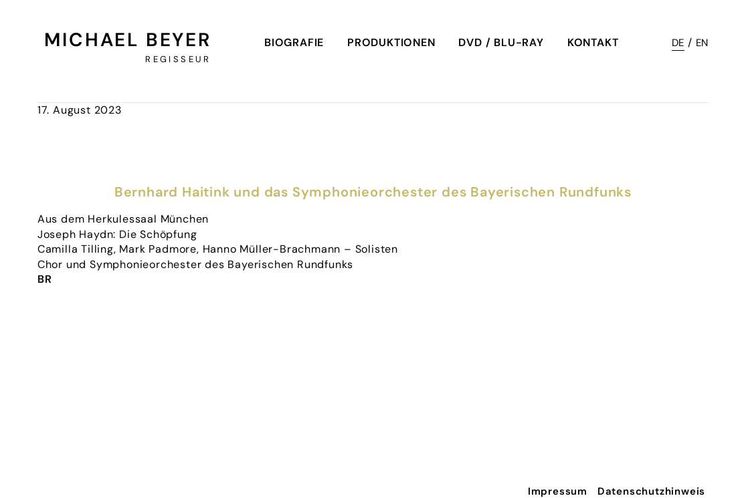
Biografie (294, 42)
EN (702, 42)
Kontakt (593, 42)
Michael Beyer (127, 39)
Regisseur (178, 59)
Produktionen (391, 42)
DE (678, 42)
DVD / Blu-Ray (500, 42)
